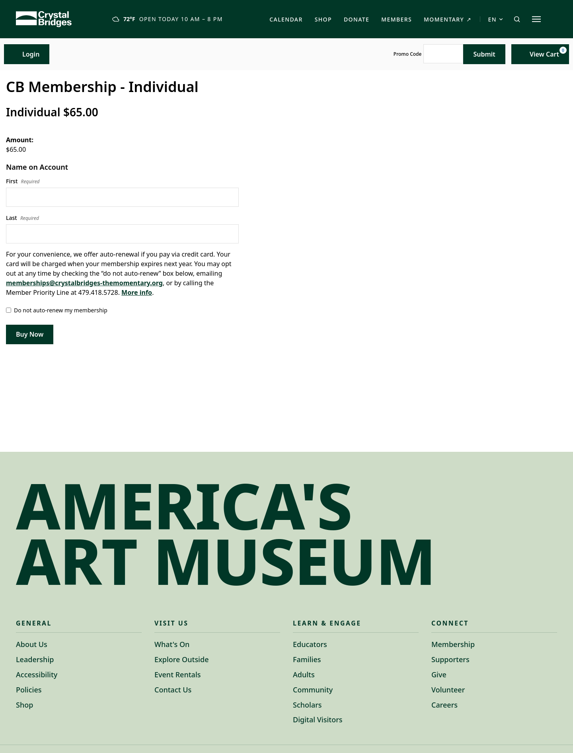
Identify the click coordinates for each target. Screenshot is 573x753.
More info (136, 292)
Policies (28, 689)
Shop (323, 19)
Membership (453, 644)
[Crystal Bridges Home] (44, 19)
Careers (444, 705)
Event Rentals (177, 674)
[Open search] (516, 19)
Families (307, 659)
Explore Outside (181, 659)
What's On (171, 644)
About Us (31, 644)
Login (26, 54)
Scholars (307, 705)
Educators (310, 644)
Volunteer (448, 689)
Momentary (448, 19)
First (23, 181)
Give (438, 674)
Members (396, 19)
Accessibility (36, 674)
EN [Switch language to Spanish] (495, 19)
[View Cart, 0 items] (540, 54)
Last (22, 218)
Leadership (35, 659)
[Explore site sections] (536, 19)
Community (313, 689)
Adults (304, 674)
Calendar (285, 19)
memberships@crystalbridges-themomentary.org (84, 282)
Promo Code (408, 54)
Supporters (450, 659)
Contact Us (172, 689)
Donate (356, 19)
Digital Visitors (318, 719)
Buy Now (29, 334)
